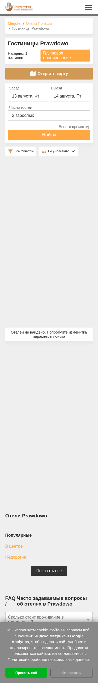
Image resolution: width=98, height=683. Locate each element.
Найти (49, 134)
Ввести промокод (74, 127)
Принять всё (26, 673)
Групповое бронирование (57, 55)
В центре (14, 546)
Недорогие (15, 557)
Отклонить (71, 673)
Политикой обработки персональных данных (48, 659)
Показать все (49, 571)
